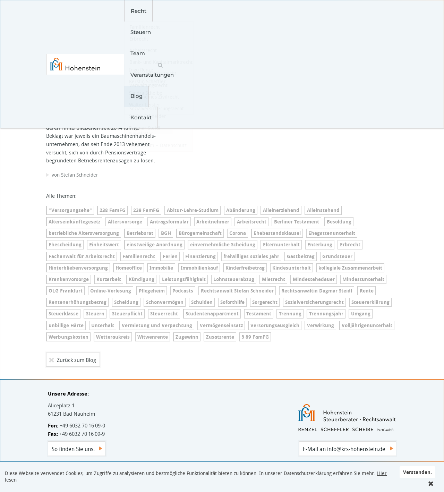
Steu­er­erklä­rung (370, 302)
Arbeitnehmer (212, 221)
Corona (237, 233)
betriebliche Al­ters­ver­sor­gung (84, 233)
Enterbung (319, 244)
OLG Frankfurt (66, 290)
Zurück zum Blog (76, 359)
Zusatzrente (220, 336)
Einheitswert (104, 244)
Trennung (290, 313)
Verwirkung (320, 325)
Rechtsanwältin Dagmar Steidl (316, 290)
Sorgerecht (265, 302)
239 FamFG (146, 210)
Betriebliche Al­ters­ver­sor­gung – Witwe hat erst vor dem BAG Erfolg (101, 72)
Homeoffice (129, 267)
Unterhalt (102, 325)
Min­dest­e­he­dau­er (314, 279)
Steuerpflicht (127, 313)
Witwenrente (152, 336)
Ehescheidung (65, 244)
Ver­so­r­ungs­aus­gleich (274, 325)
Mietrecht (273, 279)
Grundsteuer (337, 256)
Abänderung (240, 210)
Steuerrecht (164, 313)
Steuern (161, 11)
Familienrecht (138, 256)
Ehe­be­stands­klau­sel (277, 233)
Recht (130, 11)
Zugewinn (187, 336)
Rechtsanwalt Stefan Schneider (237, 290)
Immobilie (161, 267)
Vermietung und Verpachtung (157, 325)
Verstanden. (417, 472)
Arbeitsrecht (251, 221)
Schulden (202, 302)
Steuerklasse (63, 313)
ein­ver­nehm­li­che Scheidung (222, 244)
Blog (271, 11)
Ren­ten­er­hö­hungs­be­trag (77, 302)
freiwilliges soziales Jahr (251, 256)
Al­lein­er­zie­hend (281, 210)
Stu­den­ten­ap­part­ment (212, 313)
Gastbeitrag (301, 256)
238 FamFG (113, 210)
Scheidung (126, 302)
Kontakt (300, 11)
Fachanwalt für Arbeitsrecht (82, 256)
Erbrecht (350, 244)
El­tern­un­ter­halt (281, 244)
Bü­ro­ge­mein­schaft (200, 233)
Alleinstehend (323, 210)
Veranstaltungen (231, 11)
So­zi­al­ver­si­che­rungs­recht (314, 302)
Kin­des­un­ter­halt (291, 267)
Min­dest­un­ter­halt (363, 279)
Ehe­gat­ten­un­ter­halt (331, 233)
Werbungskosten (68, 336)
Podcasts (182, 290)
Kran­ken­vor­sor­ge (69, 279)
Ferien (170, 256)
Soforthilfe (232, 302)
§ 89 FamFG (255, 336)
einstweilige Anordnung (154, 244)
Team (190, 11)
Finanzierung (200, 256)
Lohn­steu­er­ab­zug (233, 279)
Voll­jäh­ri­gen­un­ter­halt (367, 325)
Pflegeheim (152, 290)
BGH (166, 233)
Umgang (360, 313)
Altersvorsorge (125, 221)
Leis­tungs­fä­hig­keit (184, 279)
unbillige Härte (66, 325)
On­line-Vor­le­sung (110, 290)
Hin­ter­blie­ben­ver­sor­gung (78, 267)
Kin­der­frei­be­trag (245, 267)
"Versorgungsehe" (70, 210)
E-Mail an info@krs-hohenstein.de (344, 449)
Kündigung (141, 279)
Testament (258, 313)
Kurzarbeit (108, 279)
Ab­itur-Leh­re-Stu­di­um (193, 210)
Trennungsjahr (326, 313)
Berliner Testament (296, 221)
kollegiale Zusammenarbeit (350, 267)
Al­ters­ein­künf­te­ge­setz (74, 221)
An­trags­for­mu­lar (169, 221)
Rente (367, 290)
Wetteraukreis (113, 336)
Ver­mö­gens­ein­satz (221, 325)
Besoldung (339, 221)
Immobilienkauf (199, 267)
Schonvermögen (164, 302)
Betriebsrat (140, 233)
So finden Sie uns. (73, 449)
